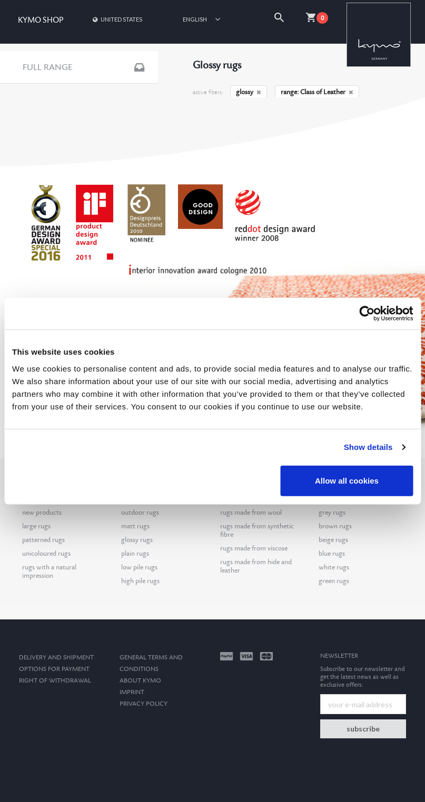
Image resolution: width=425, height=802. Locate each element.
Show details (368, 447)
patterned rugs (43, 540)
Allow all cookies (347, 480)
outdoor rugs (140, 512)
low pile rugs (139, 567)
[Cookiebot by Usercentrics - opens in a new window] (367, 314)
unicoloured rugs (46, 553)
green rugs (334, 581)
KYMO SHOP (40, 20)
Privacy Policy (143, 704)
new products (42, 512)
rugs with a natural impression (49, 571)
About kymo (140, 681)
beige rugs (333, 540)
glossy (248, 92)
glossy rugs (137, 540)
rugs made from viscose (254, 548)
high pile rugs (140, 581)
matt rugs (135, 526)
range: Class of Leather (317, 92)
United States (117, 19)
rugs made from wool (251, 512)
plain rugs (135, 553)
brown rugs (335, 526)
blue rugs (332, 553)
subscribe (363, 728)
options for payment (54, 669)
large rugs (36, 526)
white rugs (334, 567)
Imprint (132, 692)
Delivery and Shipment (56, 657)
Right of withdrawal (55, 681)
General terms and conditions (151, 663)
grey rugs (332, 512)
